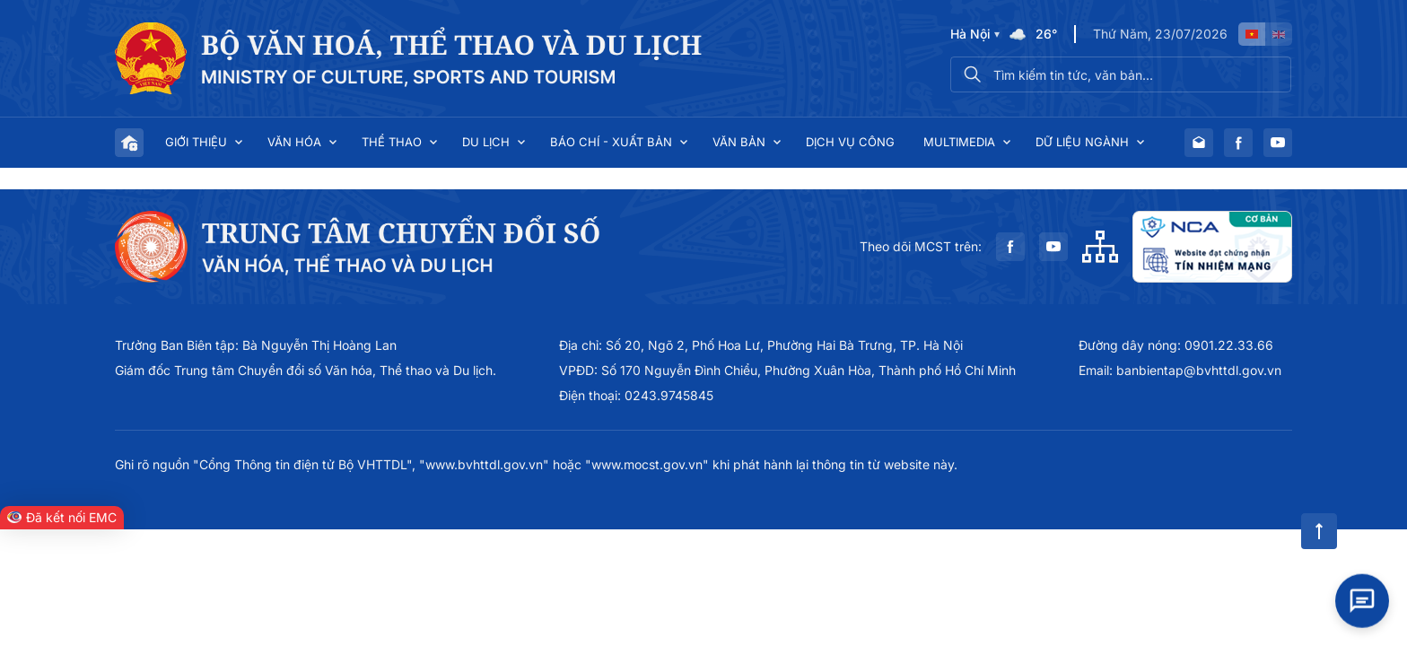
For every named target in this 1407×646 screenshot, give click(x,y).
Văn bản (738, 142)
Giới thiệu (196, 142)
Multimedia (959, 142)
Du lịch (486, 142)
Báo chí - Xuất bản (611, 142)
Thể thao (392, 142)
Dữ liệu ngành (1082, 142)
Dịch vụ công (850, 142)
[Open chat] (1362, 600)
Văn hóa (294, 142)
